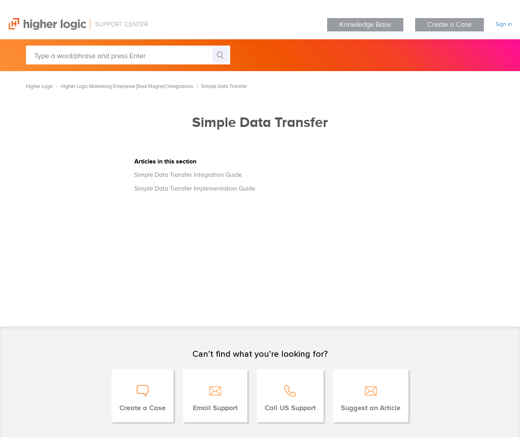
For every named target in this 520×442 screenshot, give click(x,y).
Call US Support (290, 408)
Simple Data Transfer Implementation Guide (194, 189)
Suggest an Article (371, 408)
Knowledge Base (365, 24)
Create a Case (449, 24)
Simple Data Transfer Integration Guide (188, 175)
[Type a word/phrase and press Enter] (128, 55)
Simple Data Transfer (224, 86)
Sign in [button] (504, 24)
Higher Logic (39, 86)
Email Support (215, 408)
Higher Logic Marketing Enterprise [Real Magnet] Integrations (127, 86)
